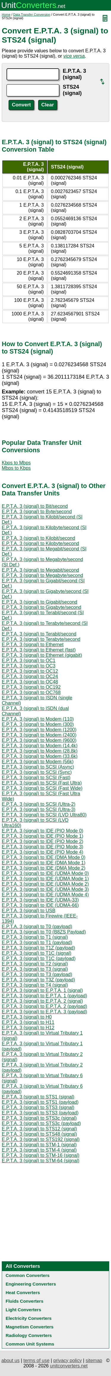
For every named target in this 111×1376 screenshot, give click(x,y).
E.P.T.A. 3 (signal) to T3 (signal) (35, 969)
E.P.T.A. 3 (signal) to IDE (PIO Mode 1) (42, 836)
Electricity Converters (29, 1318)
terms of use (36, 1360)
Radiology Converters (29, 1335)
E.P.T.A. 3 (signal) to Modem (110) (38, 719)
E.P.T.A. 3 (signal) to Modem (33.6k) (40, 756)
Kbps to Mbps (16, 462)
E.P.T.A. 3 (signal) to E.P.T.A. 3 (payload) (44, 1011)
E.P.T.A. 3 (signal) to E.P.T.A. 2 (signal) (42, 1001)
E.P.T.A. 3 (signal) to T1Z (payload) (38, 947)
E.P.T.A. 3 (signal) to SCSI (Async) (38, 766)
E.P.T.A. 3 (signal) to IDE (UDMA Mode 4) (45, 894)
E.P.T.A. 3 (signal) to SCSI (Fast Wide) (42, 788)
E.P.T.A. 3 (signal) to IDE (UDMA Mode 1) (45, 878)
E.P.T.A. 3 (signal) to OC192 (31, 687)
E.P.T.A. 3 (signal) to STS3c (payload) (41, 1123)
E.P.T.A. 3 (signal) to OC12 (30, 671)
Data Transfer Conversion (31, 14)
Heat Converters (23, 1292)
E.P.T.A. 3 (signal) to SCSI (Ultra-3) (38, 809)
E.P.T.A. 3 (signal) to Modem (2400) (39, 735)
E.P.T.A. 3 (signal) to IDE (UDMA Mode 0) (45, 873)
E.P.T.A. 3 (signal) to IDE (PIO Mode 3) (42, 846)
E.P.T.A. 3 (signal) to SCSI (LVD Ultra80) (44, 814)
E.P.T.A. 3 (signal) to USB (28, 910)
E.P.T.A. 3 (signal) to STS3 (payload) (40, 1112)
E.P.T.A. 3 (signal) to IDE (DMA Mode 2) (43, 868)
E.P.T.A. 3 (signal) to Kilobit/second (38, 538)
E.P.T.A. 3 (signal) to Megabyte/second (42, 575)
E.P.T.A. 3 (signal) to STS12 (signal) (39, 1128)
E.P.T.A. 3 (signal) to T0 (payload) (37, 926)
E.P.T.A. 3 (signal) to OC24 (30, 676)
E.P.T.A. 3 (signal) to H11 (28, 1022)
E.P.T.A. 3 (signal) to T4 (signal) (35, 985)
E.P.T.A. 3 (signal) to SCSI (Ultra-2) (38, 804)
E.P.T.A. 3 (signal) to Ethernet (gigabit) (42, 655)
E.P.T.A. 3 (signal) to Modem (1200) (39, 729)
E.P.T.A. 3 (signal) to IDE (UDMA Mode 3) (45, 889)
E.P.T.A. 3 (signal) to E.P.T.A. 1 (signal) (42, 990)
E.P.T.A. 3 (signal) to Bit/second (35, 506)
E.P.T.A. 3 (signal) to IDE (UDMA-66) (40, 905)
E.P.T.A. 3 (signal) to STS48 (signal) (39, 1134)
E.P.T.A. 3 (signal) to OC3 (28, 665)
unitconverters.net (69, 1365)
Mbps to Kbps (16, 468)
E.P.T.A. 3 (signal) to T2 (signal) (35, 963)
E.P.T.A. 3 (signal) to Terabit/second (39, 633)
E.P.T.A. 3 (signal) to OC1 (28, 660)
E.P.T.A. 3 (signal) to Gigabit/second (39, 601)
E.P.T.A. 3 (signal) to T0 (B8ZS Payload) (44, 931)
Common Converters (27, 1275)
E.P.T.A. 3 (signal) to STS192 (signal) (41, 1139)
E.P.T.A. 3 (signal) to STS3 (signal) (38, 1107)
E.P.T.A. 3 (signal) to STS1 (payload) (40, 1102)
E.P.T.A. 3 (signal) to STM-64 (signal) (40, 1160)
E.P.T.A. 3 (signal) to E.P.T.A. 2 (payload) (44, 1006)
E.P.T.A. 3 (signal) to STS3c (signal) (39, 1118)
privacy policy (67, 1360)
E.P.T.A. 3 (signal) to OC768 (31, 692)
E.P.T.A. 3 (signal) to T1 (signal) (35, 937)
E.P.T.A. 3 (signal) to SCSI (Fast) (36, 777)
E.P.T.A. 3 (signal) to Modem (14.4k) (40, 745)
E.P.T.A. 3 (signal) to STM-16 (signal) (40, 1155)
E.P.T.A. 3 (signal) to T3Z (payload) (38, 979)
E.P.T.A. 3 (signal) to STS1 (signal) (38, 1096)
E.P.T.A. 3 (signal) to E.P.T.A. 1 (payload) (44, 995)
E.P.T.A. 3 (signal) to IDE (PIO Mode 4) (42, 852)
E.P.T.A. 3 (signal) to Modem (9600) (39, 740)
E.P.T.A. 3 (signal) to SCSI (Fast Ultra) (42, 782)
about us (10, 1360)
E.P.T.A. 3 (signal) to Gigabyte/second (41, 607)
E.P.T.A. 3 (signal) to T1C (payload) (38, 958)
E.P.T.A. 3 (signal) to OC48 (30, 681)
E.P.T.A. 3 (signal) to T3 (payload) (37, 974)
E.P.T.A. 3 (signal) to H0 (27, 1017)
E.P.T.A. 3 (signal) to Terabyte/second (41, 639)
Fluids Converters (25, 1301)
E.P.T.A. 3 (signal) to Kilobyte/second (40, 543)
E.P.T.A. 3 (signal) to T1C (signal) (36, 953)
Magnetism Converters (30, 1326)
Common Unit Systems (30, 1343)
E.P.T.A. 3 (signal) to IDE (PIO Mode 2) (42, 841)
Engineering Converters (31, 1283)
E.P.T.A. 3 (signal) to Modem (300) (38, 724)
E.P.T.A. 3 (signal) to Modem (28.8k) (40, 750)
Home (6, 14)
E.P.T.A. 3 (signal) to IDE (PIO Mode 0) (42, 830)
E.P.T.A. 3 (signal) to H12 (28, 1027)
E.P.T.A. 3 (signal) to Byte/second (37, 511)
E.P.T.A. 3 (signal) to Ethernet (33, 644)
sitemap (94, 1360)
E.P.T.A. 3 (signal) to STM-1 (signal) (39, 1144)
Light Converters (23, 1309)
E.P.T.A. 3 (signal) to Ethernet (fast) (39, 649)
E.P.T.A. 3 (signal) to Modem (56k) (37, 761)
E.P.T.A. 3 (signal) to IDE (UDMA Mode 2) (45, 883)
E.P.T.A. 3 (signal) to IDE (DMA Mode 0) (43, 857)
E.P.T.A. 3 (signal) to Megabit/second (40, 570)
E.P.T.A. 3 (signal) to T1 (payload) (37, 942)
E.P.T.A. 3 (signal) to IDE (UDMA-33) (40, 899)
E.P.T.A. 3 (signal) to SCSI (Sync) (37, 772)
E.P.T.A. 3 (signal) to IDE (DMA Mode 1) (43, 862)
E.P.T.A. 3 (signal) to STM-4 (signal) (39, 1150)
